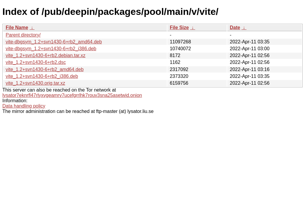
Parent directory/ (23, 34)
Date (235, 27)
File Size (179, 27)
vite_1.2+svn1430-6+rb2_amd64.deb (45, 69)
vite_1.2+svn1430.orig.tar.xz (35, 83)
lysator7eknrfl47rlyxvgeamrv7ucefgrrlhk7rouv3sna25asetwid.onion (72, 95)
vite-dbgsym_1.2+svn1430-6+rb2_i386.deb (51, 48)
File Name (17, 27)
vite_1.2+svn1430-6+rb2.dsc (36, 62)
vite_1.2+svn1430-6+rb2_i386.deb (42, 76)
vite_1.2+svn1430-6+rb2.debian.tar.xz (45, 55)
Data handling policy (23, 105)
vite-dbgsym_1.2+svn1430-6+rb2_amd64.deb (54, 41)
